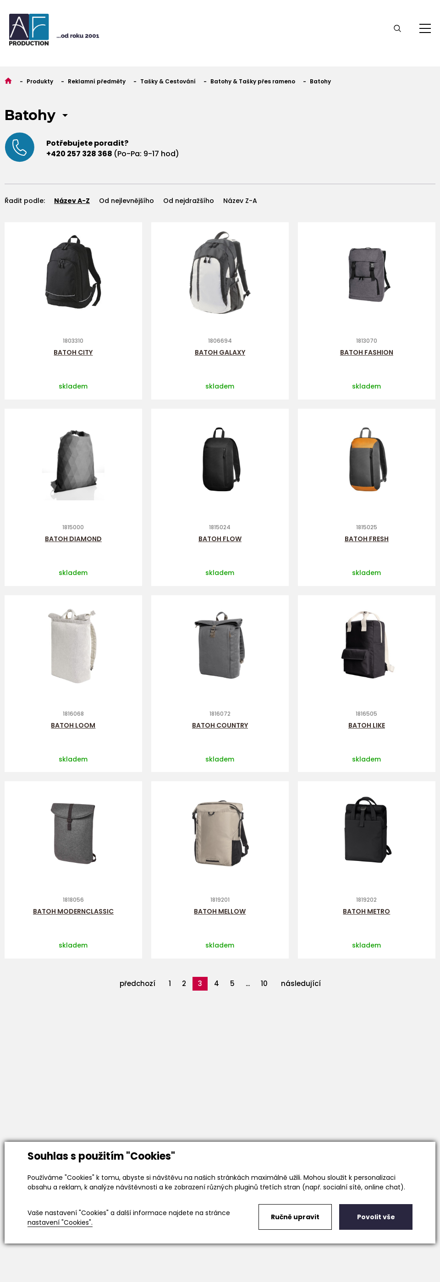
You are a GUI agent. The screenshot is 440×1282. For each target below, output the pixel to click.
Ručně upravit (295, 1217)
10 (264, 983)
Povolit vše (376, 1217)
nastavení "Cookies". (60, 1222)
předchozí (137, 983)
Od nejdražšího (188, 200)
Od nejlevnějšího (126, 200)
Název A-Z (72, 200)
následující (301, 983)
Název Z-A (240, 200)
